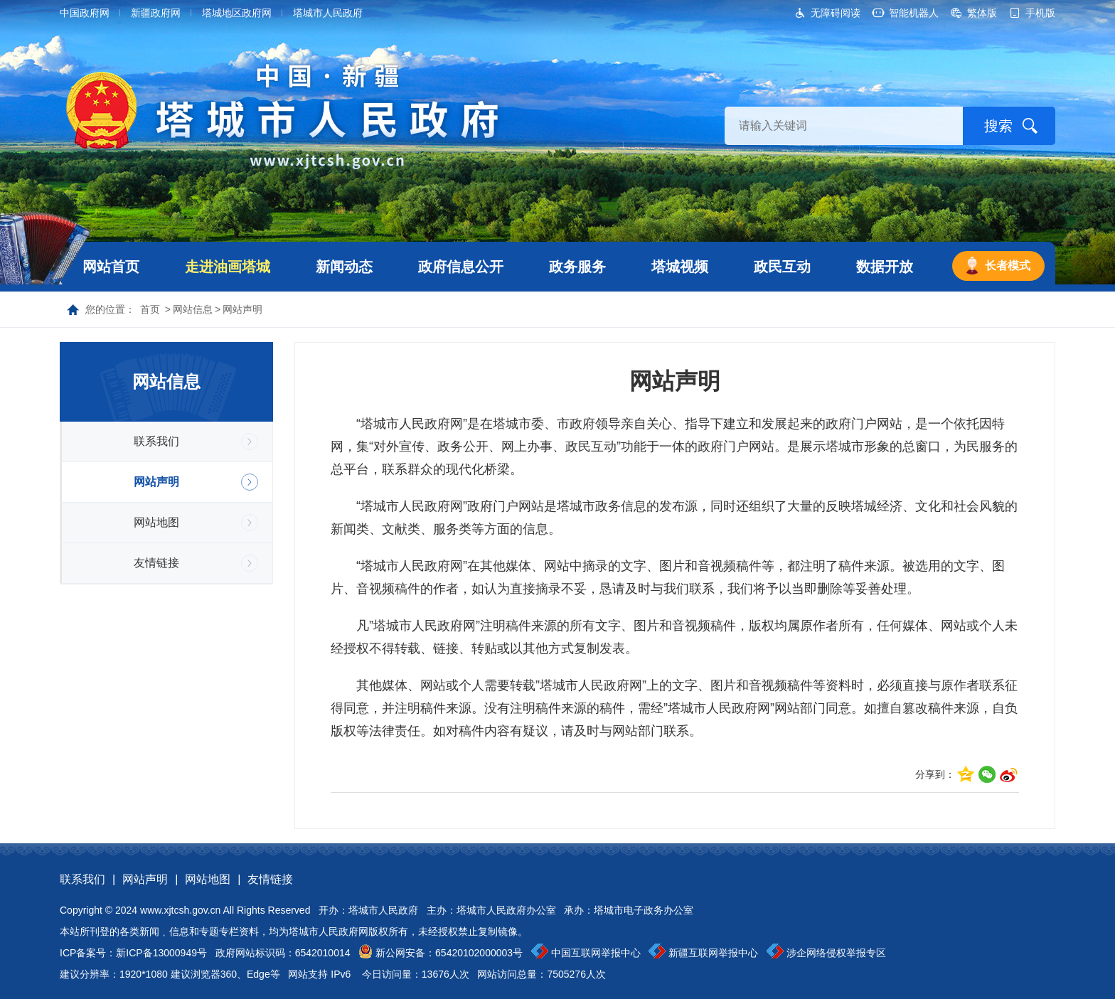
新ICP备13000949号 (161, 952)
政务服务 (577, 266)
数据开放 (884, 266)
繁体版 (982, 12)
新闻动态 (344, 266)
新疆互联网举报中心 (713, 952)
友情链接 (156, 563)
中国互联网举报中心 (596, 952)
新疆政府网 (156, 12)
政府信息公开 (460, 266)
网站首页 (110, 266)
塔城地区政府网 (237, 12)
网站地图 (156, 522)
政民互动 (782, 266)
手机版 (1040, 12)
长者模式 (1007, 266)
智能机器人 (914, 12)
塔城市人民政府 (328, 12)
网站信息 (193, 309)
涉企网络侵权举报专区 (836, 952)
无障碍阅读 (835, 12)
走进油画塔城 (227, 266)
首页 (150, 309)
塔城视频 (679, 266)
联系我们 (156, 441)
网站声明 (242, 309)
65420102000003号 (479, 952)
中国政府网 (85, 12)
